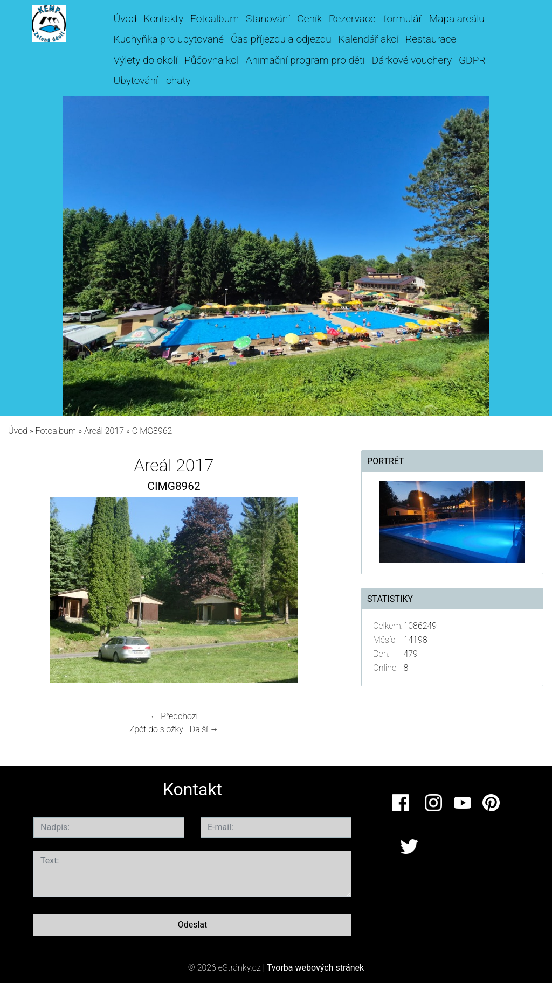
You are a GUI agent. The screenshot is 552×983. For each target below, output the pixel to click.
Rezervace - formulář (375, 18)
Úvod (125, 18)
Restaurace (430, 39)
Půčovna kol (211, 60)
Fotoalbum (214, 18)
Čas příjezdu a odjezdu (281, 39)
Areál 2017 (104, 431)
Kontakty (163, 18)
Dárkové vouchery (412, 60)
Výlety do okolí (146, 60)
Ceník (309, 18)
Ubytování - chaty (152, 80)
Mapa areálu (457, 18)
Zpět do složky (156, 729)
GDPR (472, 60)
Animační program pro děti (305, 60)
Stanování (268, 18)
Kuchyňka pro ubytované (169, 39)
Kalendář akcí (369, 39)
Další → (204, 729)
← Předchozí (173, 716)
